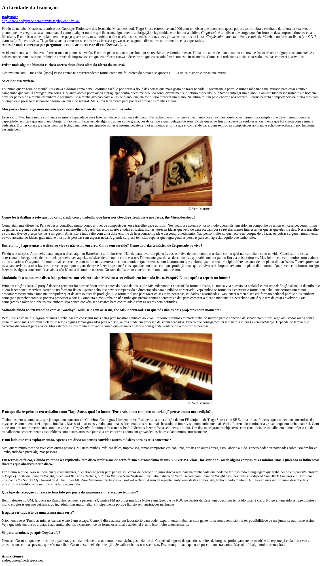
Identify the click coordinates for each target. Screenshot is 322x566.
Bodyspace (10, 17)
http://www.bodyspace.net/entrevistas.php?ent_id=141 (41, 21)
